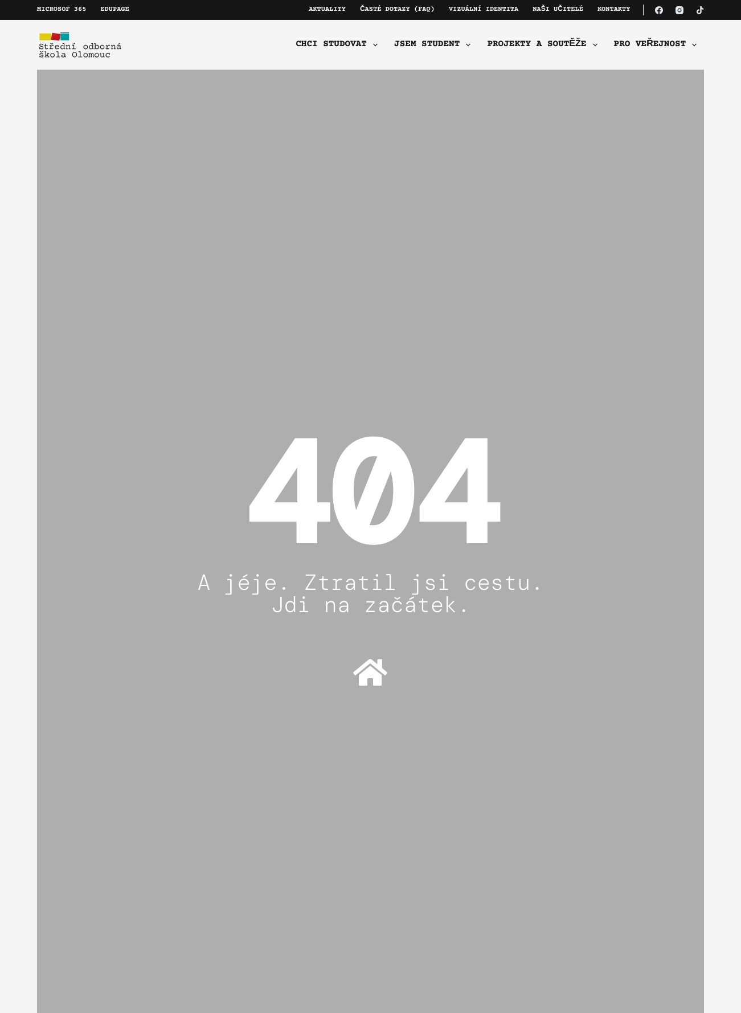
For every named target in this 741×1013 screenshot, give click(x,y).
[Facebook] (659, 10)
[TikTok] (700, 10)
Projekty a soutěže (544, 45)
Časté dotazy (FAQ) (397, 10)
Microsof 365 (61, 10)
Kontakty (614, 10)
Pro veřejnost (658, 45)
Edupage (114, 10)
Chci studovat (339, 45)
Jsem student (434, 45)
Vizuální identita (483, 10)
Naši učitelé (558, 10)
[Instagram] (679, 10)
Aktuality (327, 10)
